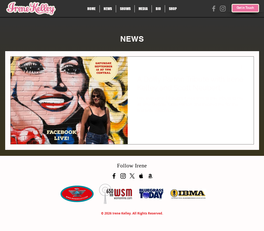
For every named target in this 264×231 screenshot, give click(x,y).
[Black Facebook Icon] (114, 176)
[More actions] (243, 67)
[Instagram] (223, 8)
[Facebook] (214, 8)
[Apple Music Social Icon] (141, 176)
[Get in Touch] (245, 8)
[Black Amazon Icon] (150, 176)
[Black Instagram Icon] (123, 176)
